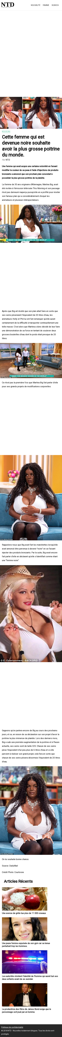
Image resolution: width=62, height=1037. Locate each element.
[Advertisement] (31, 56)
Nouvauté (35, 5)
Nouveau (6, 131)
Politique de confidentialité (12, 1027)
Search (55, 5)
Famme (46, 5)
